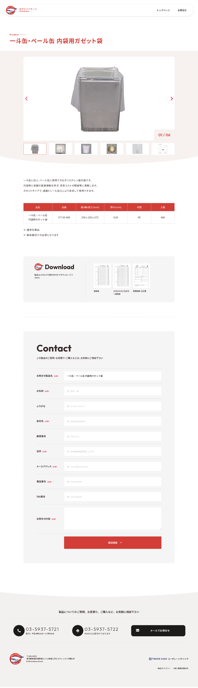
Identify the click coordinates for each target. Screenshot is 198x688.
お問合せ (181, 10)
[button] (27, 99)
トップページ (162, 10)
